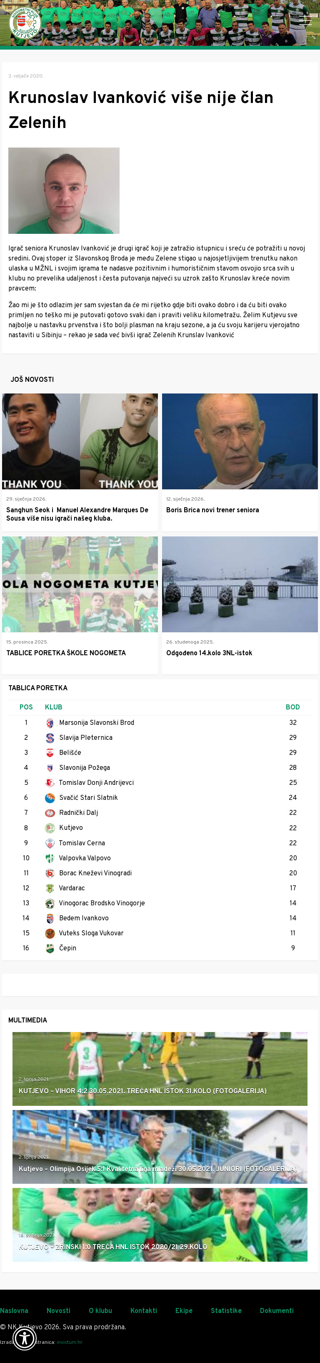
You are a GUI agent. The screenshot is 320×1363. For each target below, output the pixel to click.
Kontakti (143, 1311)
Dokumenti (277, 1311)
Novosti (58, 1311)
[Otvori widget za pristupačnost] (24, 1338)
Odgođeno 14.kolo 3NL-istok (209, 653)
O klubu (100, 1311)
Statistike (226, 1311)
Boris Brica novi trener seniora (212, 510)
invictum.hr (69, 1342)
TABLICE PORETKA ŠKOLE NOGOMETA (66, 653)
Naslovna (14, 1311)
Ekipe (183, 1311)
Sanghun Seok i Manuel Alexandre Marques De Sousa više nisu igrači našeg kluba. (77, 514)
